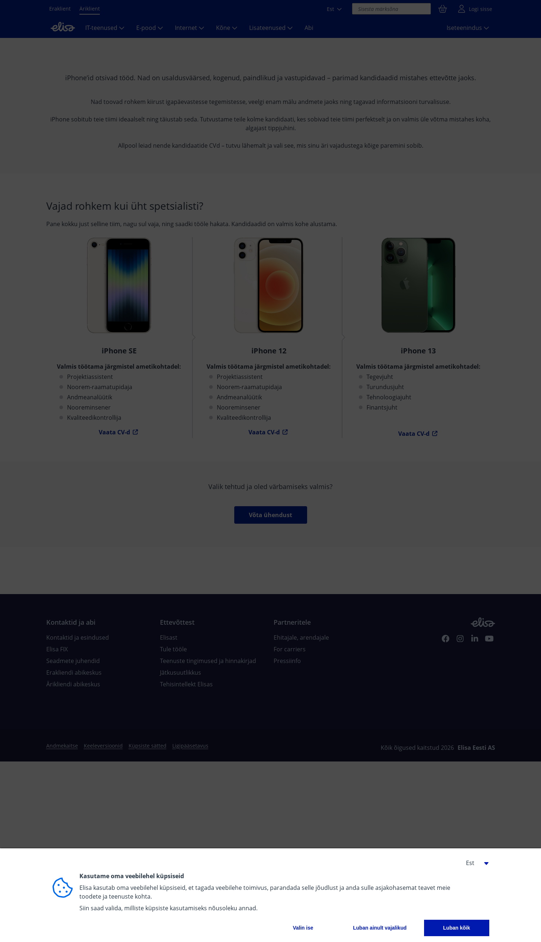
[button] (474, 863)
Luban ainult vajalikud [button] (380, 928)
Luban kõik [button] (456, 928)
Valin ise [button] (303, 928)
